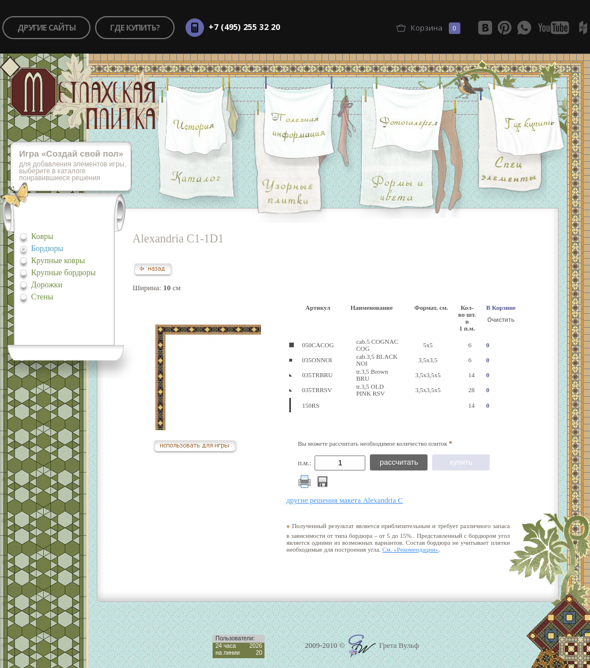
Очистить (501, 320)
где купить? (135, 27)
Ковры (42, 236)
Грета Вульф (384, 645)
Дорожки (46, 284)
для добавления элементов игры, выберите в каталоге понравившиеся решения (75, 166)
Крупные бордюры (63, 272)
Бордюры (47, 248)
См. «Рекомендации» (410, 549)
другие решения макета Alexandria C (344, 500)
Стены (42, 297)
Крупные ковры (58, 260)
